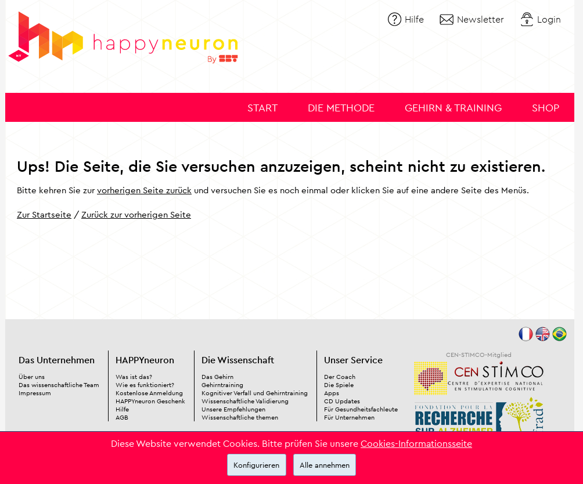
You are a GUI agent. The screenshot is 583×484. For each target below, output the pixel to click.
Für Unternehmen (349, 417)
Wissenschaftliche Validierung (245, 401)
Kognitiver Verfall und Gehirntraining (254, 393)
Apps (331, 393)
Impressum (35, 393)
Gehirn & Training (453, 107)
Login (549, 19)
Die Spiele (339, 385)
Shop (545, 107)
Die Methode (341, 107)
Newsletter (480, 19)
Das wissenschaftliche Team (59, 385)
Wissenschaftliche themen (239, 417)
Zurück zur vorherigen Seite (136, 214)
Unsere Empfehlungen (233, 409)
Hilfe (414, 19)
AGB (122, 417)
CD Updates (342, 401)
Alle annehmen (325, 464)
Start (262, 107)
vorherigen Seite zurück (144, 190)
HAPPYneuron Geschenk (150, 401)
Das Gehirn (217, 377)
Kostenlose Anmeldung (149, 393)
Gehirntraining (222, 385)
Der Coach (339, 377)
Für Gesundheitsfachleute (361, 409)
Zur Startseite (44, 214)
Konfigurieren (256, 464)
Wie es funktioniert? (145, 385)
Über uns (32, 377)
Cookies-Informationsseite (416, 443)
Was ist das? (134, 377)
